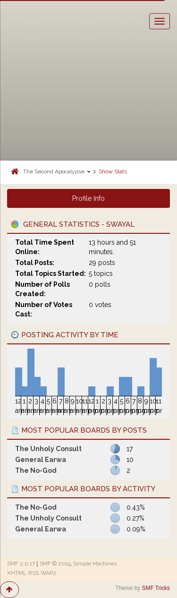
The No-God (36, 470)
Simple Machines (95, 563)
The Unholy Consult (48, 449)
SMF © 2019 (55, 563)
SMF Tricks (156, 588)
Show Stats (113, 171)
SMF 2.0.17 (21, 563)
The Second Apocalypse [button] (57, 171)
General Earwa (40, 459)
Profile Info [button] (88, 198)
